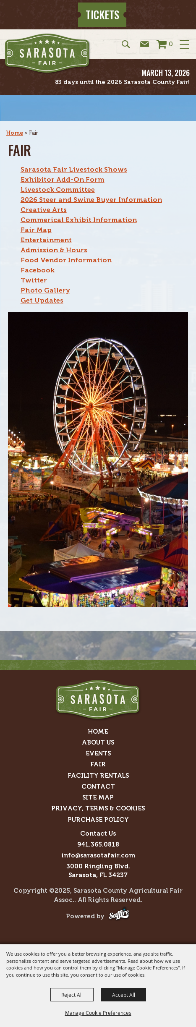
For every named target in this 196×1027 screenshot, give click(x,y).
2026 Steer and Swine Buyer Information (91, 200)
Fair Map (36, 230)
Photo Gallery (45, 290)
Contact (98, 786)
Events (98, 753)
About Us (98, 742)
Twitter (34, 280)
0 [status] (171, 44)
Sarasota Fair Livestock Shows (74, 169)
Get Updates (42, 300)
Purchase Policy (98, 819)
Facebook (38, 270)
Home (14, 133)
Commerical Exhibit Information (79, 220)
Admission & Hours (54, 250)
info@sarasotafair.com (98, 855)
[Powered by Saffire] (119, 916)
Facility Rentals (98, 775)
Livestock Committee (58, 189)
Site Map (98, 797)
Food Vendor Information (66, 260)
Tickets (102, 14)
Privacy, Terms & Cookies (98, 808)
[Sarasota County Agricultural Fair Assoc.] (47, 54)
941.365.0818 (98, 844)
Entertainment (46, 240)
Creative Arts (44, 210)
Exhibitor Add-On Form (63, 179)
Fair (98, 764)
